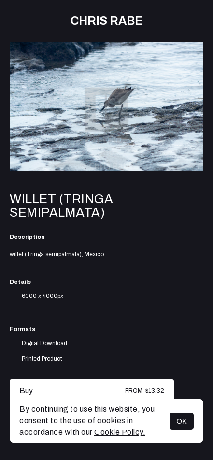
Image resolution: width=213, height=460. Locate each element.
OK (181, 421)
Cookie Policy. (119, 432)
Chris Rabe (106, 21)
